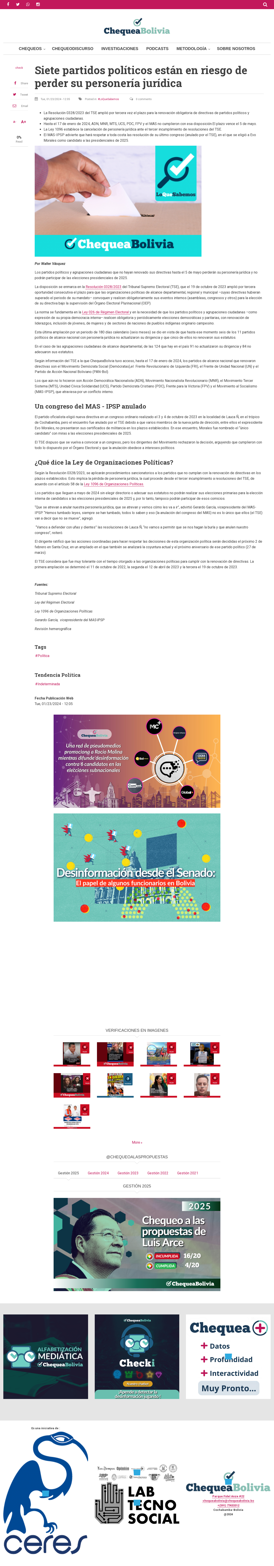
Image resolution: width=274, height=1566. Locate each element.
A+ (23, 122)
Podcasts (157, 48)
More (136, 1142)
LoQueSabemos (109, 99)
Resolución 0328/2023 (103, 287)
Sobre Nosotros (236, 48)
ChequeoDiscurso (72, 48)
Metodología (192, 48)
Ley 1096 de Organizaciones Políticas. (114, 484)
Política (43, 656)
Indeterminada (49, 684)
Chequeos (30, 48)
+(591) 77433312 (228, 1505)
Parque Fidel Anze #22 (228, 1496)
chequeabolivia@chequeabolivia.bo (228, 1500)
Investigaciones (119, 48)
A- (14, 121)
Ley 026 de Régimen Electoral (106, 312)
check (19, 67)
